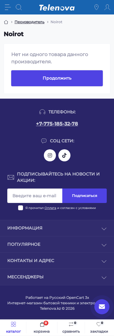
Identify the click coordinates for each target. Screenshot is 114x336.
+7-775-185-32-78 (57, 124)
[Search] (19, 7)
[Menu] (8, 7)
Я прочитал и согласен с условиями (60, 208)
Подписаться (84, 195)
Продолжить (57, 78)
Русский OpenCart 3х (69, 297)
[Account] (107, 7)
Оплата (50, 208)
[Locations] (96, 7)
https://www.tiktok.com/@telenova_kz (64, 155)
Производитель (29, 22)
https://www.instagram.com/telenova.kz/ (50, 155)
